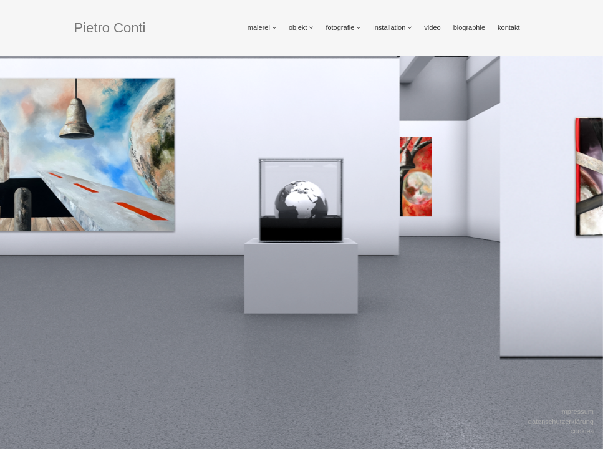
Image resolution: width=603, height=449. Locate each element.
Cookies (582, 431)
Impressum (577, 411)
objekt (301, 27)
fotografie (343, 27)
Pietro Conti (110, 28)
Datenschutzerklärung (561, 421)
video (432, 27)
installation (392, 27)
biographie (469, 27)
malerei (262, 27)
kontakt (508, 27)
